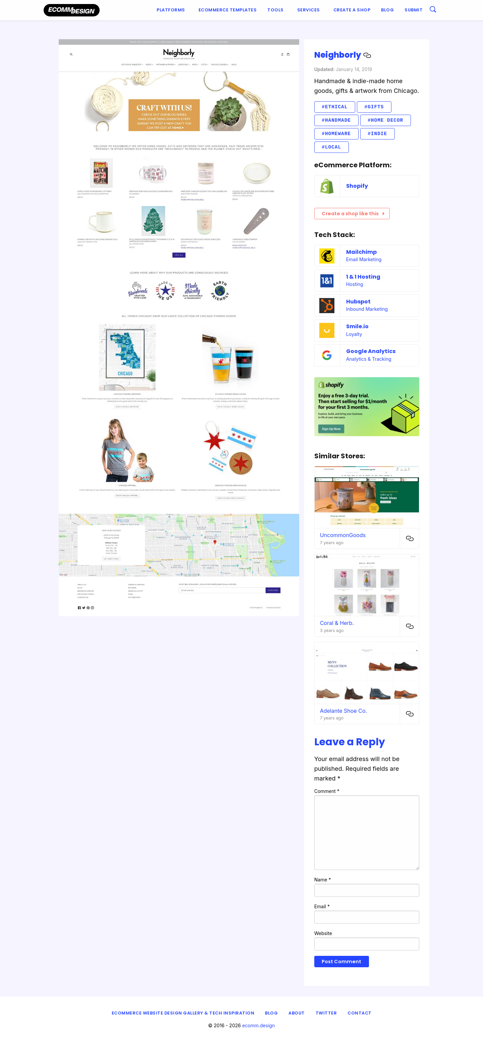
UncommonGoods (343, 535)
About (296, 1013)
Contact (359, 1013)
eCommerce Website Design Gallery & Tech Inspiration (183, 1013)
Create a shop (352, 10)
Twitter (326, 1013)
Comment (326, 791)
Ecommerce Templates (228, 10)
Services (308, 10)
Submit (414, 10)
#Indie (377, 133)
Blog (387, 10)
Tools (275, 10)
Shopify (357, 186)
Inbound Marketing (367, 309)
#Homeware (336, 133)
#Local (331, 147)
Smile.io (357, 326)
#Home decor (385, 120)
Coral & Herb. (337, 623)
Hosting (354, 284)
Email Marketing (364, 259)
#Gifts (374, 107)
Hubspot (358, 301)
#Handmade (336, 120)
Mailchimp (361, 252)
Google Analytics (370, 351)
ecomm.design (258, 1025)
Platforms (171, 10)
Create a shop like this (353, 213)
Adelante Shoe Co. (343, 710)
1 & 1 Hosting (363, 277)
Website (323, 933)
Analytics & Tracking (368, 359)
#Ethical (334, 107)
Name (322, 879)
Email (322, 906)
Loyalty (354, 334)
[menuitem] (172, 10)
